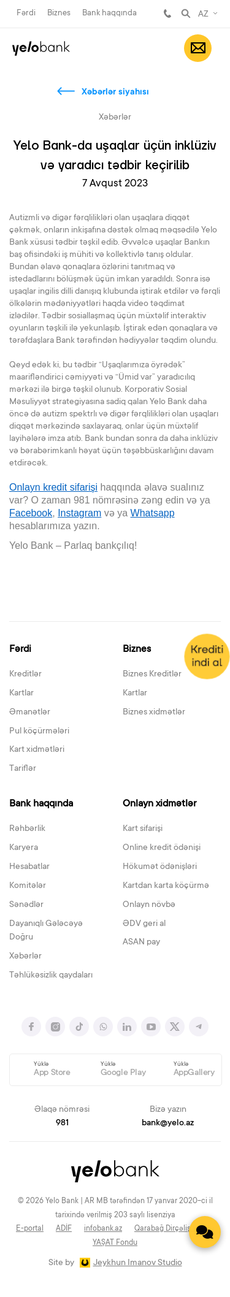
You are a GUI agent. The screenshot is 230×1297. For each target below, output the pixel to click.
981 (167, 13)
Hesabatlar (29, 867)
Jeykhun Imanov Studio (137, 1263)
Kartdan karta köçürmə (166, 886)
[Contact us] (205, 1232)
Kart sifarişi (143, 829)
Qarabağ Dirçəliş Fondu (174, 1229)
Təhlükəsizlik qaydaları (51, 976)
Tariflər (22, 769)
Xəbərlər (25, 957)
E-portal (30, 1229)
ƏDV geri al (144, 924)
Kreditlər (25, 674)
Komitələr (27, 886)
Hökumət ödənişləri (160, 867)
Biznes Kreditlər (152, 674)
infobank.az (103, 1229)
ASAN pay (141, 942)
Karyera (23, 848)
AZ (203, 15)
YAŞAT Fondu (115, 1243)
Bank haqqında (109, 13)
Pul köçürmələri (39, 731)
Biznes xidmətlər (154, 712)
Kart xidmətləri (36, 750)
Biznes (59, 13)
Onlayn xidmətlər (159, 803)
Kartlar (21, 693)
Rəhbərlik (27, 829)
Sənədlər (26, 905)
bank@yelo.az (168, 1123)
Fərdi (26, 13)
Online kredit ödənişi (162, 848)
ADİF (64, 1229)
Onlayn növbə (149, 905)
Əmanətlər (29, 712)
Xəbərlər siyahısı (115, 93)
